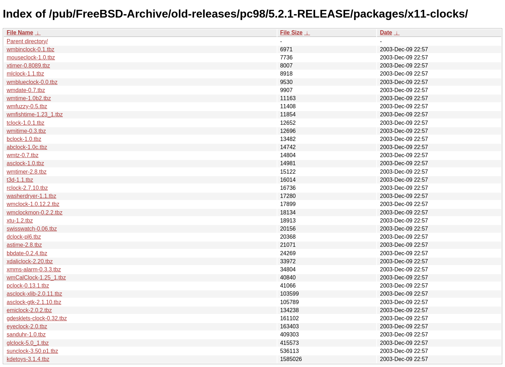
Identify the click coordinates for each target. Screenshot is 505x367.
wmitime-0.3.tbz (26, 131)
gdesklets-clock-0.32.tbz (37, 318)
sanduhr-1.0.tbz (26, 334)
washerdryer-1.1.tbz (31, 196)
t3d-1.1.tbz (20, 180)
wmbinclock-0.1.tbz (30, 49)
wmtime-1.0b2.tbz (29, 98)
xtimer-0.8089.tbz (28, 66)
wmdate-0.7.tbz (26, 90)
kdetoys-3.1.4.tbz (28, 359)
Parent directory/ (27, 41)
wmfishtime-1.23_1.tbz (35, 114)
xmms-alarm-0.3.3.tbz (34, 269)
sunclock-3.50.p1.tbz (32, 351)
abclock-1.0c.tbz (27, 147)
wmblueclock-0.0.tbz (32, 82)
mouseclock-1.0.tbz (31, 57)
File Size (291, 33)
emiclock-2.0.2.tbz (29, 310)
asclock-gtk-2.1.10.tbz (34, 302)
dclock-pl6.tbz (24, 237)
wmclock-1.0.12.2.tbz (33, 204)
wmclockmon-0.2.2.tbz (34, 212)
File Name (20, 33)
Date (386, 33)
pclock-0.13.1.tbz (28, 286)
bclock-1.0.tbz (24, 139)
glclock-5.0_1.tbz (28, 343)
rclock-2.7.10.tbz (27, 188)
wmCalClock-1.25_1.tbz (36, 278)
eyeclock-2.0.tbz (27, 326)
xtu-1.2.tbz (20, 221)
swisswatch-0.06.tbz (32, 229)
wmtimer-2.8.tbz (27, 172)
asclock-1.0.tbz (25, 163)
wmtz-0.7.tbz (23, 155)
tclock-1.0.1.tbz (26, 123)
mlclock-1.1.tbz (25, 74)
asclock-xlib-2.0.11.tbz (34, 294)
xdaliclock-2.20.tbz (30, 261)
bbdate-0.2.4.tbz (27, 253)
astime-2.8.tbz (24, 245)
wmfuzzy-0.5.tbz (27, 106)
